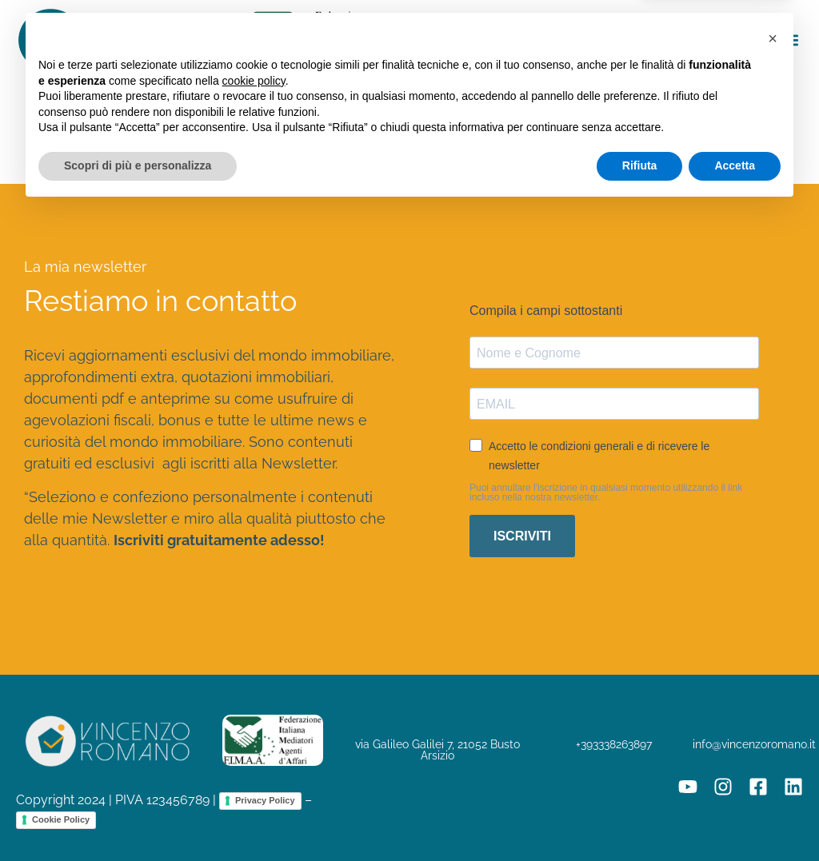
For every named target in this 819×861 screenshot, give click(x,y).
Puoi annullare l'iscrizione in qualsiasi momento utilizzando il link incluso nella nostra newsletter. (605, 492)
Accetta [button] (734, 817)
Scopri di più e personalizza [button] (137, 817)
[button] (790, 40)
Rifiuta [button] (639, 817)
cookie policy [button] (254, 732)
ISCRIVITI (522, 536)
